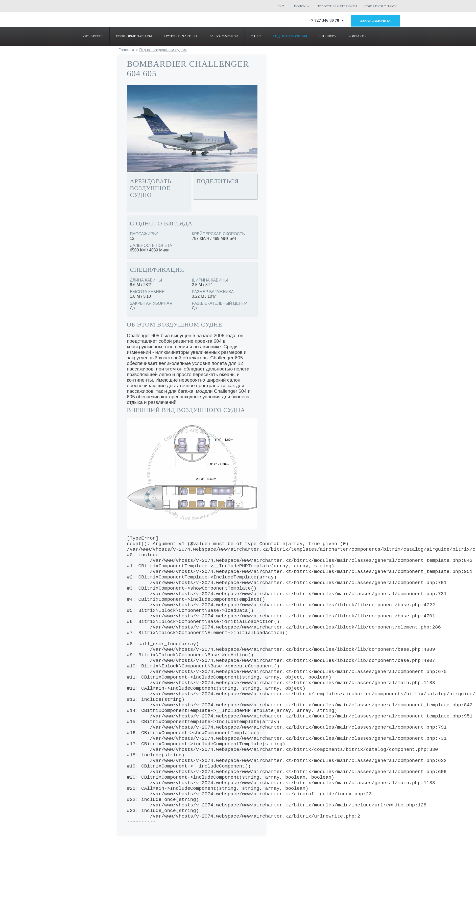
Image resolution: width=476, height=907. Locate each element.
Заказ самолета (375, 20)
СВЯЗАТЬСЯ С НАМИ (381, 6)
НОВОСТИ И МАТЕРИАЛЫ (337, 6)
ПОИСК (300, 6)
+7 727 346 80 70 (326, 20)
